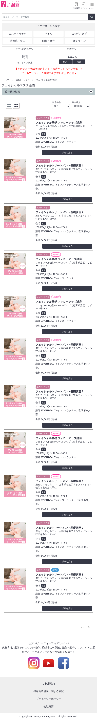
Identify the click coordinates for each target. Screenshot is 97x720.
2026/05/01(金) (43, 274)
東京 (43, 134)
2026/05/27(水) (43, 359)
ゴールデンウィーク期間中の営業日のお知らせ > (48, 73)
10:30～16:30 (60, 137)
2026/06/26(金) (43, 589)
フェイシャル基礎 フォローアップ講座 (58, 122)
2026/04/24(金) (43, 227)
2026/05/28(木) (43, 406)
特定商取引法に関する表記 (48, 691)
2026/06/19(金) (43, 542)
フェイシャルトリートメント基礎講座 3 (59, 574)
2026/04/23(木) (43, 180)
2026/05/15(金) (43, 316)
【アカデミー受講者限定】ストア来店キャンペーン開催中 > (48, 69)
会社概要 (49, 706)
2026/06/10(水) (43, 453)
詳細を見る (67, 152)
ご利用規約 (48, 683)
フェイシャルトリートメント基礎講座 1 (59, 165)
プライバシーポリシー (48, 698)
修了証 (55, 570)
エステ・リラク (42, 118)
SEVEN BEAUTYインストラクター (58, 141)
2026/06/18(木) (43, 496)
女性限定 (56, 118)
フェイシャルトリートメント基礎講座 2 (59, 212)
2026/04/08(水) (43, 137)
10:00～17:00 (60, 180)
